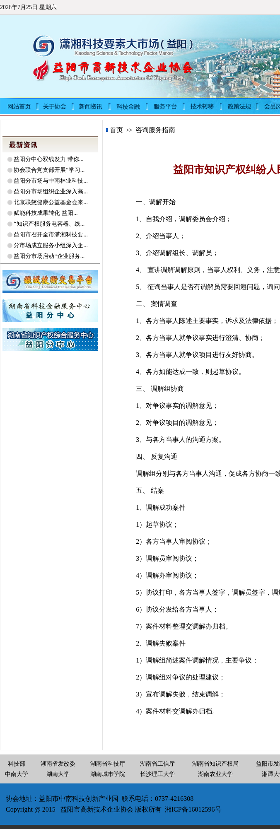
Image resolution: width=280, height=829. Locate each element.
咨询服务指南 (155, 129)
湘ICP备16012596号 (193, 809)
